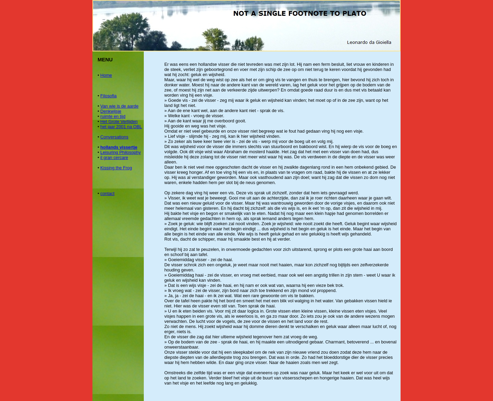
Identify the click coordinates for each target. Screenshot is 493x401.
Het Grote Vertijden (119, 121)
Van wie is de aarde (119, 106)
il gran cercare (114, 157)
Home (106, 75)
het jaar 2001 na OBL (121, 126)
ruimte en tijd (112, 116)
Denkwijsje (110, 111)
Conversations (114, 136)
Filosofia (108, 95)
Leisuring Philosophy (120, 152)
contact (107, 193)
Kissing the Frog (116, 167)
